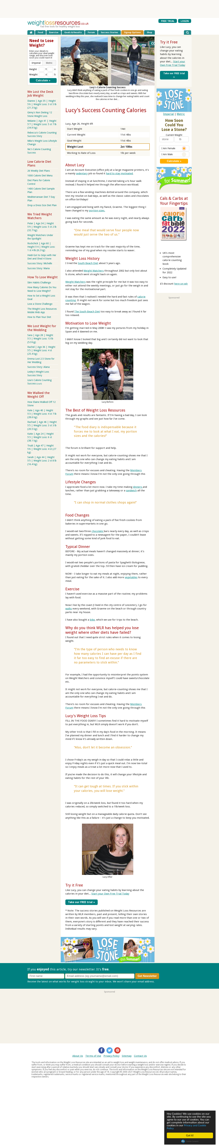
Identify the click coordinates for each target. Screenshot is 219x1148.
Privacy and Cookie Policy (186, 1127)
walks (68, 608)
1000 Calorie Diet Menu (40, 175)
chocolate (98, 531)
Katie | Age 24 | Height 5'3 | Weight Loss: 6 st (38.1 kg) (40, 437)
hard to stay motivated (119, 173)
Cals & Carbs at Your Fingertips (174, 201)
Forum (91, 32)
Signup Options (132, 32)
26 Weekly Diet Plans (38, 170)
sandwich (131, 490)
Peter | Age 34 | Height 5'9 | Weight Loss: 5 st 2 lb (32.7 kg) (41, 227)
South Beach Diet (88, 263)
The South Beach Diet (87, 311)
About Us (77, 1055)
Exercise (53, 32)
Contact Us (140, 1055)
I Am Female (174, 148)
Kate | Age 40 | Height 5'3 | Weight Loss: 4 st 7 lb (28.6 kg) (41, 414)
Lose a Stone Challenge (39, 304)
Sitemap (127, 1055)
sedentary (82, 173)
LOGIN (185, 21)
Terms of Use (93, 1055)
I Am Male (174, 154)
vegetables (131, 577)
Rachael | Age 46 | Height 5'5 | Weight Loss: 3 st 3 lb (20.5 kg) (42, 425)
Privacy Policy (111, 1055)
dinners (138, 486)
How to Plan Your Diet (39, 317)
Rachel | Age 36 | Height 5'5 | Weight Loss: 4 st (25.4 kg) (41, 350)
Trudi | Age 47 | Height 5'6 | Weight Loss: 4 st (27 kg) (41, 449)
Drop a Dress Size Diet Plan (42, 205)
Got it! (190, 1135)
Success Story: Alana (38, 367)
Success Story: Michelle (39, 263)
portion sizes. (97, 210)
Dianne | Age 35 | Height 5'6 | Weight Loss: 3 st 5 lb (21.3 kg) (41, 104)
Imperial (168, 114)
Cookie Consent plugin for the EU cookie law (189, 1141)
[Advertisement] (109, 8)
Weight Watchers (93, 270)
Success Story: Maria (38, 268)
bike (92, 619)
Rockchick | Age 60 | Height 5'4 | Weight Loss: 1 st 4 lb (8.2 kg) (41, 247)
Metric (181, 114)
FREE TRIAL (168, 21)
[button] (36, 63)
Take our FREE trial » (79, 901)
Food (40, 32)
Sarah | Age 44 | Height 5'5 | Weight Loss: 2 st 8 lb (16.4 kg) (41, 460)
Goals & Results (73, 32)
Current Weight (174, 135)
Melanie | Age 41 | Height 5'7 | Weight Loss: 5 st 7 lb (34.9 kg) (41, 124)
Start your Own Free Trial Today (110, 893)
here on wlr (181, 283)
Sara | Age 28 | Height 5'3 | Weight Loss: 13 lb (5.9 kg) (40, 338)
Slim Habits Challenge (39, 282)
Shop (149, 32)
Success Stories (109, 32)
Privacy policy (163, 980)
